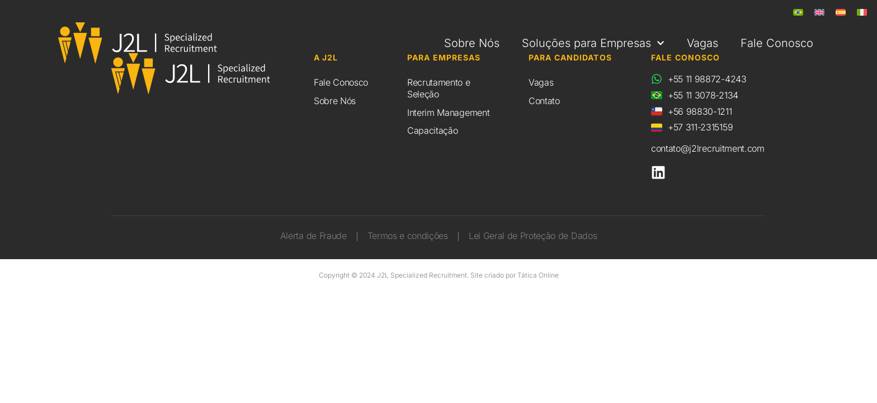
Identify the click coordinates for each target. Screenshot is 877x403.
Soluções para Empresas (593, 43)
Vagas (702, 43)
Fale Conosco (777, 43)
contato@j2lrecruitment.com (708, 148)
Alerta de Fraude (313, 236)
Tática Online (538, 275)
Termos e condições (407, 236)
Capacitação (432, 130)
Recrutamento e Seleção (438, 88)
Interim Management (448, 112)
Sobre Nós (471, 43)
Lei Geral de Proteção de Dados (533, 236)
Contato (544, 100)
